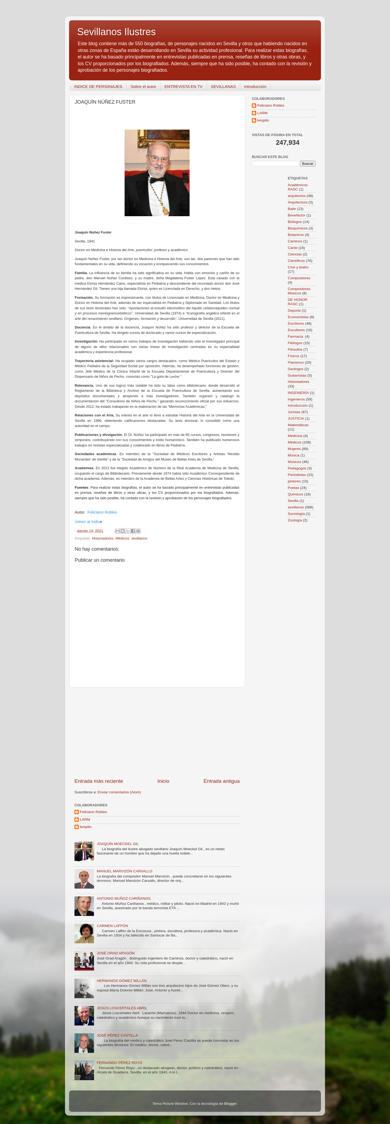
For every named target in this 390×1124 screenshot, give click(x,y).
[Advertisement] (157, 732)
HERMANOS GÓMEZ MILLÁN (122, 981)
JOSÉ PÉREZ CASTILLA (117, 1035)
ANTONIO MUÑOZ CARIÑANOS (124, 898)
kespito (86, 827)
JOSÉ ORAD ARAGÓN (116, 953)
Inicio (163, 781)
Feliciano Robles (102, 512)
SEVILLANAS (223, 86)
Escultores (296, 330)
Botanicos (296, 235)
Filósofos (295, 349)
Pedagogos (297, 468)
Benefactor (297, 215)
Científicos (296, 261)
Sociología (296, 514)
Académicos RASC (298, 187)
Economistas (298, 317)
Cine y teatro (298, 267)
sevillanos (139, 538)
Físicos (294, 356)
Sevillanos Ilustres (116, 31)
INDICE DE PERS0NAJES (98, 86)
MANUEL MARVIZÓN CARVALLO (124, 871)
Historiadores (103, 538)
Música (294, 455)
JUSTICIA (296, 418)
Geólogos (296, 369)
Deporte (294, 310)
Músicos (294, 462)
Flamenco (296, 362)
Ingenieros (296, 399)
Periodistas (297, 475)
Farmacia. (296, 336)
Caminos (295, 241)
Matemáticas (298, 425)
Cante (293, 248)
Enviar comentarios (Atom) (119, 792)
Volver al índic (87, 522)
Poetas (293, 488)
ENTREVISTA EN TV (184, 86)
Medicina (295, 436)
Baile (292, 209)
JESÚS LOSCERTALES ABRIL (122, 1008)
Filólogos (295, 343)
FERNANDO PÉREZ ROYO (119, 1063)
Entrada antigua (222, 781)
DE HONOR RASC (298, 302)
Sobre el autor (143, 86)
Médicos (122, 538)
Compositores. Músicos (299, 291)
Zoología (295, 520)
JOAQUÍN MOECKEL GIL (118, 844)
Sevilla (293, 501)
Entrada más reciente (98, 781)
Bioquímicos (298, 228)
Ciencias (295, 254)
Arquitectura (298, 202)
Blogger (230, 1104)
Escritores (296, 323)
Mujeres (294, 449)
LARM (85, 819)
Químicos (295, 494)
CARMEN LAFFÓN (112, 926)
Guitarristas (297, 375)
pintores (294, 481)
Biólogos (295, 222)
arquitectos (297, 196)
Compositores (299, 278)
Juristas (294, 412)
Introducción (255, 86)
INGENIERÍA (298, 393)
